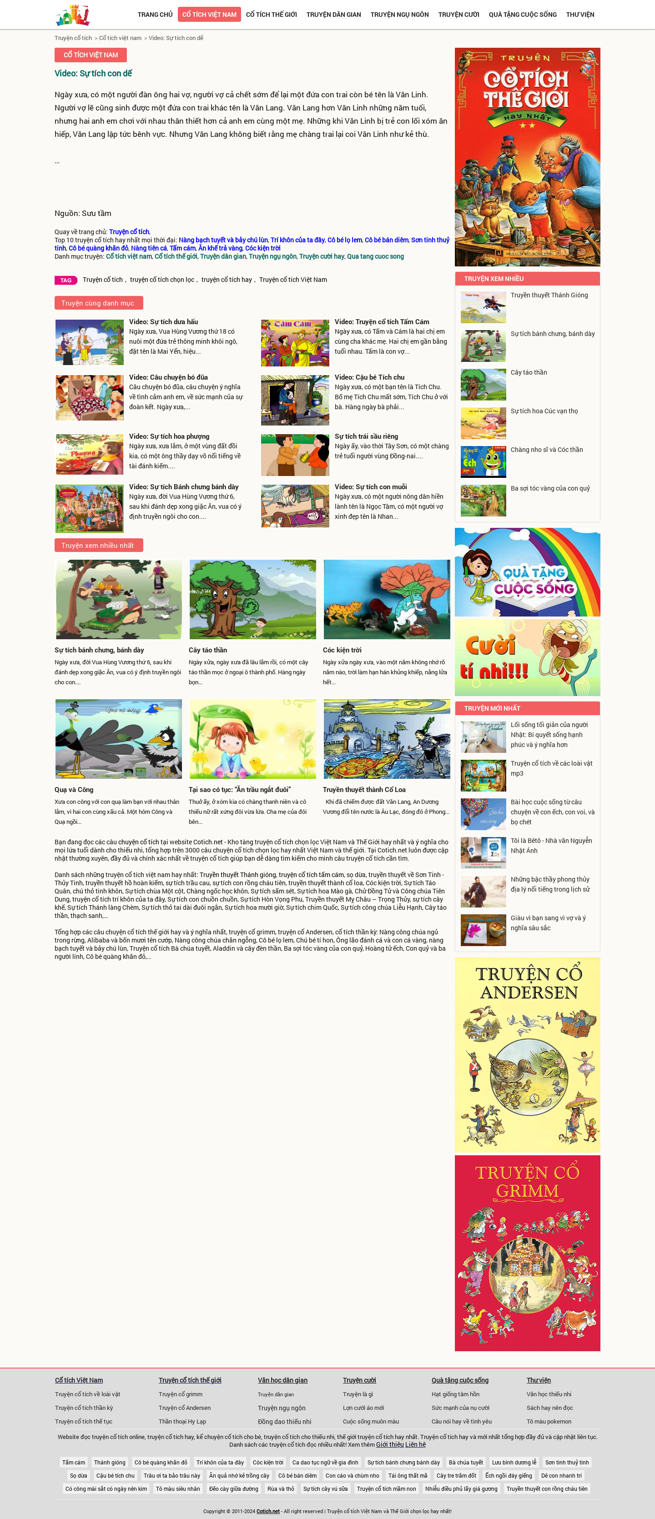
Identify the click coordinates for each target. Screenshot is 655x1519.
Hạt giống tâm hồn (455, 1394)
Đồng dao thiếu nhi (285, 1422)
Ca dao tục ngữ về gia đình (325, 1462)
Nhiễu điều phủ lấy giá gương (461, 1488)
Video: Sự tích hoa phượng (169, 436)
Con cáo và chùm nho (352, 1475)
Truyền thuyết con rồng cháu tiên (547, 1488)
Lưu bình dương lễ (514, 1462)
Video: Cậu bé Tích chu (369, 376)
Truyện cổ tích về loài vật (88, 1394)
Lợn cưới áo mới (363, 1408)
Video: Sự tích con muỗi (371, 486)
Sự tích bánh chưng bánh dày (404, 1462)
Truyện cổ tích (73, 38)
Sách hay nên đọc (550, 1408)
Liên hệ (415, 1444)
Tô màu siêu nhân (178, 1488)
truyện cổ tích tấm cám (311, 875)
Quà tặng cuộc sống (523, 14)
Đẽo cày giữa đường (233, 1488)
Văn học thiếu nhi (549, 1394)
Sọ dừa (78, 1475)
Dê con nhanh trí (561, 1475)
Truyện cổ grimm (180, 1394)
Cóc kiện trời (342, 649)
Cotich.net (208, 842)
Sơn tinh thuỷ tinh (567, 1462)
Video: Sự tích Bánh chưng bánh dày (184, 486)
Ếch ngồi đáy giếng (508, 1475)
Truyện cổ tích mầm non (386, 1488)
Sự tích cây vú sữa (325, 1488)
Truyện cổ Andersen (185, 1408)
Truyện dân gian (334, 14)
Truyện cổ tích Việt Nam (293, 280)
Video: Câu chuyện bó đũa (168, 376)
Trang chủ (155, 14)
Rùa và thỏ (280, 1488)
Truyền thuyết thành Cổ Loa (364, 789)
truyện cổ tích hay (227, 280)
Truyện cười (458, 14)
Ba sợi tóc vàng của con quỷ (550, 488)
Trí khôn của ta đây (220, 1462)
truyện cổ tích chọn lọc (162, 280)
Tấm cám (73, 1462)
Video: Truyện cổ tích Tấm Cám (382, 321)
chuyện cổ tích (138, 842)
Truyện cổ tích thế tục (83, 1421)
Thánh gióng (110, 1462)
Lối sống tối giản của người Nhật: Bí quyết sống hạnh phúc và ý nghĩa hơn (549, 734)
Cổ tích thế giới (271, 14)
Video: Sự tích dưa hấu (163, 321)
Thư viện (580, 14)
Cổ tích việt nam (209, 14)
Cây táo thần (208, 649)
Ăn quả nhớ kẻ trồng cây (239, 1475)
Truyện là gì (358, 1394)
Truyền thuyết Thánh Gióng (549, 295)
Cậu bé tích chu (115, 1475)
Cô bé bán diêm (297, 1475)
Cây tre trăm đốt (456, 1475)
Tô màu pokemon (549, 1421)
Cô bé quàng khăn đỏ (161, 1462)
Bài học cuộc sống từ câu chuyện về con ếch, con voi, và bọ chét (553, 811)
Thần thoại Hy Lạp (182, 1421)
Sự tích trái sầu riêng (366, 436)
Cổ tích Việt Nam (79, 1380)
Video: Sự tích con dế (176, 38)
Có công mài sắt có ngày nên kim (106, 1488)
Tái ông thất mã (408, 1475)
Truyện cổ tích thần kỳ (84, 1408)
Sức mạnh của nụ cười (460, 1408)
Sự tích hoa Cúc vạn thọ (544, 410)
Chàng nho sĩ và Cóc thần (547, 449)
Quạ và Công (74, 789)
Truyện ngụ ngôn (400, 14)
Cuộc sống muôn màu (371, 1421)
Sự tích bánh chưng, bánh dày (99, 649)
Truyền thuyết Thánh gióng (238, 875)
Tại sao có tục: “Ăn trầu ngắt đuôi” (240, 789)
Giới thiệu (390, 1444)
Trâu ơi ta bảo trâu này (172, 1475)
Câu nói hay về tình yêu (462, 1421)
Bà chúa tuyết (466, 1462)
